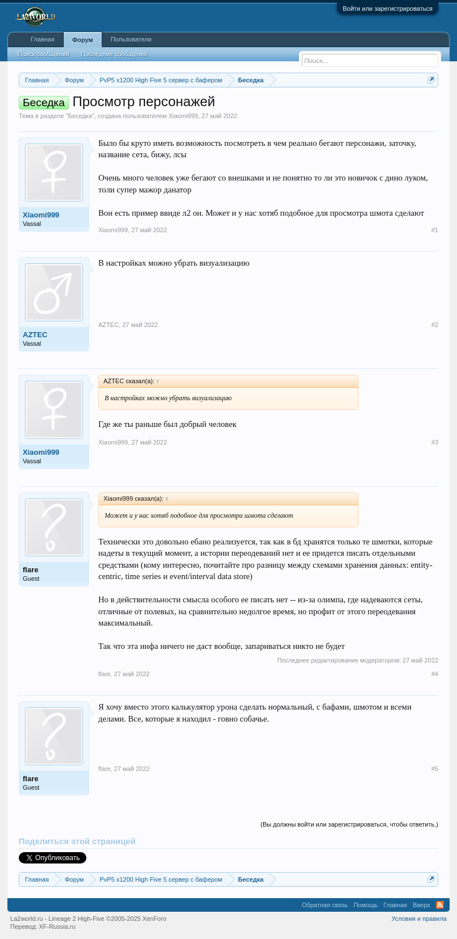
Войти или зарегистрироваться (388, 8)
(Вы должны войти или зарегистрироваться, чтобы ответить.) (349, 824)
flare (30, 569)
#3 (434, 442)
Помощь (366, 905)
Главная (43, 39)
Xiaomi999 (183, 115)
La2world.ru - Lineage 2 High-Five (88, 918)
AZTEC (35, 334)
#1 (434, 230)
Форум (82, 39)
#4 (434, 673)
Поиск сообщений (43, 54)
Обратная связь (325, 905)
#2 (434, 324)
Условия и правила (419, 918)
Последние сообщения (114, 54)
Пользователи (131, 39)
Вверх (421, 905)
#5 (434, 768)
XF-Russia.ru (57, 926)
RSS (440, 905)
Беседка (80, 115)
